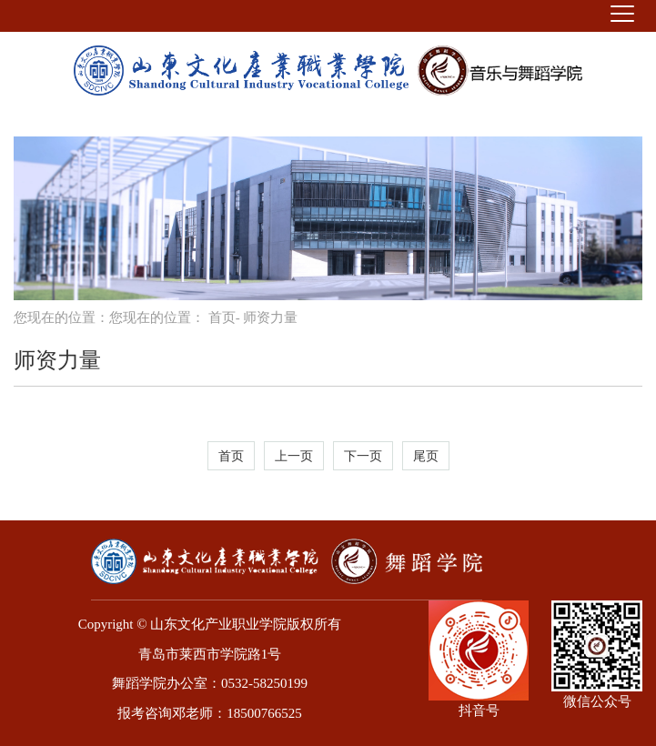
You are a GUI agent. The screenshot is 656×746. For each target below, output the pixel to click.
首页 (222, 317)
